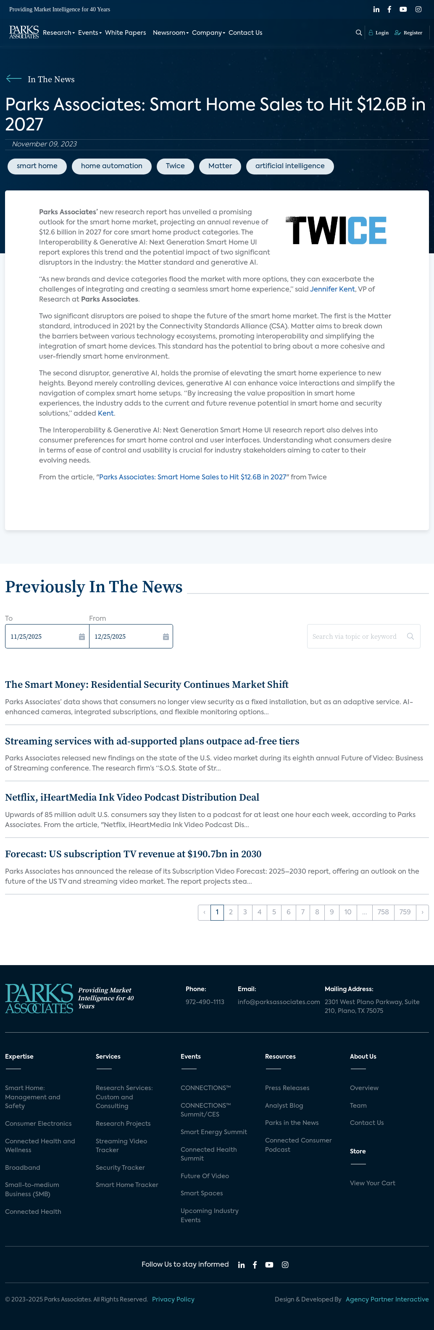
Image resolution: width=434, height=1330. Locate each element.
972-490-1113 (205, 1002)
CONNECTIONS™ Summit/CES (206, 1110)
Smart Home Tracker (127, 1185)
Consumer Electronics (38, 1124)
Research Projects (123, 1124)
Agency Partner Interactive (387, 1300)
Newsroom (169, 33)
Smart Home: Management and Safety (32, 1097)
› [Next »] (422, 912)
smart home (37, 166)
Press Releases (287, 1088)
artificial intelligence (290, 166)
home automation (111, 166)
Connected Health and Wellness (40, 1146)
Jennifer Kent (332, 289)
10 (348, 912)
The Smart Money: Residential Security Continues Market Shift (147, 684)
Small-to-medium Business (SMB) (32, 1189)
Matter (220, 166)
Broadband (22, 1168)
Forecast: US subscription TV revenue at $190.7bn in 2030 (133, 854)
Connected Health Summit (209, 1154)
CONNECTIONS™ (206, 1088)
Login (379, 32)
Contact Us (246, 33)
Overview (364, 1088)
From (97, 619)
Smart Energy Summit (214, 1132)
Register (408, 32)
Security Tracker (120, 1168)
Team (358, 1106)
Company (207, 33)
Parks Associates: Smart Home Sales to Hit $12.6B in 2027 (192, 477)
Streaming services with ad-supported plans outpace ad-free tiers (152, 741)
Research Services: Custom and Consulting (124, 1097)
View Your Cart (372, 1184)
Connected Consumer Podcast (298, 1145)
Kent (106, 414)
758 (383, 912)
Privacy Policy (173, 1300)
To (9, 619)
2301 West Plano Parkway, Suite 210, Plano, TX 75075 (372, 1007)
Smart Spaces (202, 1194)
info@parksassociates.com (276, 1002)
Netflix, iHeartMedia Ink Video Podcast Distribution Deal (132, 797)
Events (88, 33)
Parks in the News (292, 1123)
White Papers (125, 33)
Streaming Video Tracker (121, 1146)
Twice (175, 166)
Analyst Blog (284, 1106)
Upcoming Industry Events (210, 1215)
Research (57, 33)
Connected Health (33, 1212)
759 (405, 912)
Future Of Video (205, 1176)
